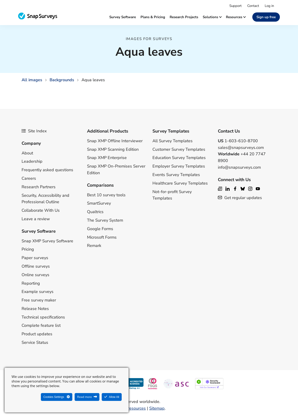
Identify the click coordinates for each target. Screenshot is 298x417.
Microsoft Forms (102, 237)
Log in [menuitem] (269, 5)
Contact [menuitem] (253, 5)
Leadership (32, 161)
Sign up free (266, 17)
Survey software (122, 17)
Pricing (28, 249)
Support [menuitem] (235, 5)
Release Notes (35, 308)
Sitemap (157, 408)
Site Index (34, 131)
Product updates (37, 334)
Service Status (35, 342)
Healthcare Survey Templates (180, 183)
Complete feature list (41, 325)
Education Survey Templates (179, 157)
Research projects (184, 17)
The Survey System (105, 220)
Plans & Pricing (153, 17)
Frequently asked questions (47, 170)
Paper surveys (35, 258)
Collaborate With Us (41, 210)
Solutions (212, 17)
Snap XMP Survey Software (47, 241)
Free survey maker (39, 300)
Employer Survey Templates (178, 166)
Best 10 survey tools (106, 195)
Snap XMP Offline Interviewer (115, 141)
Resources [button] (235, 17)
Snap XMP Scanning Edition (113, 149)
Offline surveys (36, 266)
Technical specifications (43, 317)
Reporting (31, 283)
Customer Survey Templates (178, 149)
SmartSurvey (99, 203)
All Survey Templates (172, 141)
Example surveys (37, 291)
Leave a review (36, 219)
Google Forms (100, 229)
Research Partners (39, 187)
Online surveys (35, 275)
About (27, 153)
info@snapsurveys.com (239, 167)
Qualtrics (95, 211)
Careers (29, 178)
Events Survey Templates (176, 174)
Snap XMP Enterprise (107, 157)
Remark (94, 245)
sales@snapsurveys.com (241, 147)
